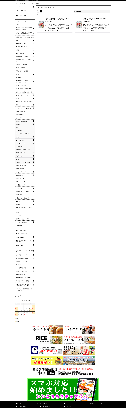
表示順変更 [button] (77, 11)
